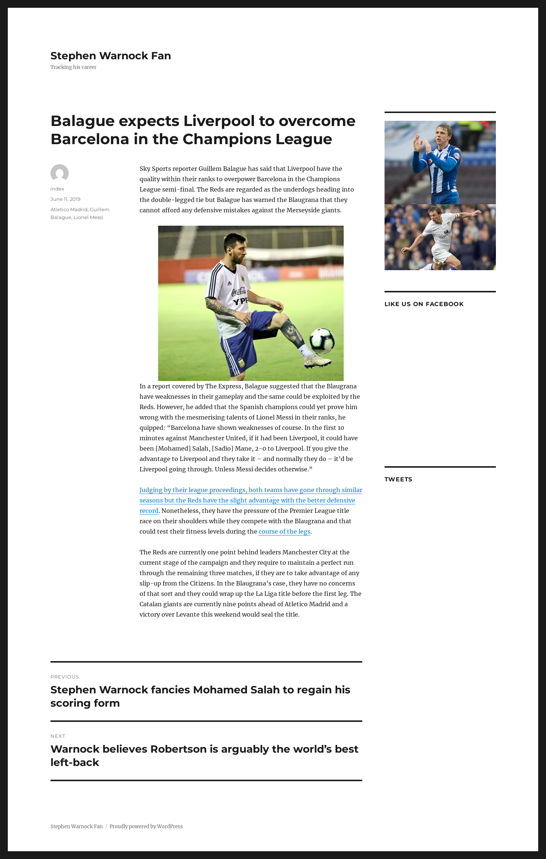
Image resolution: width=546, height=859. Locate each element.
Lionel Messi (88, 217)
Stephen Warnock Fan (110, 55)
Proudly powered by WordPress (146, 826)
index (57, 189)
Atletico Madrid (69, 209)
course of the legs (284, 531)
